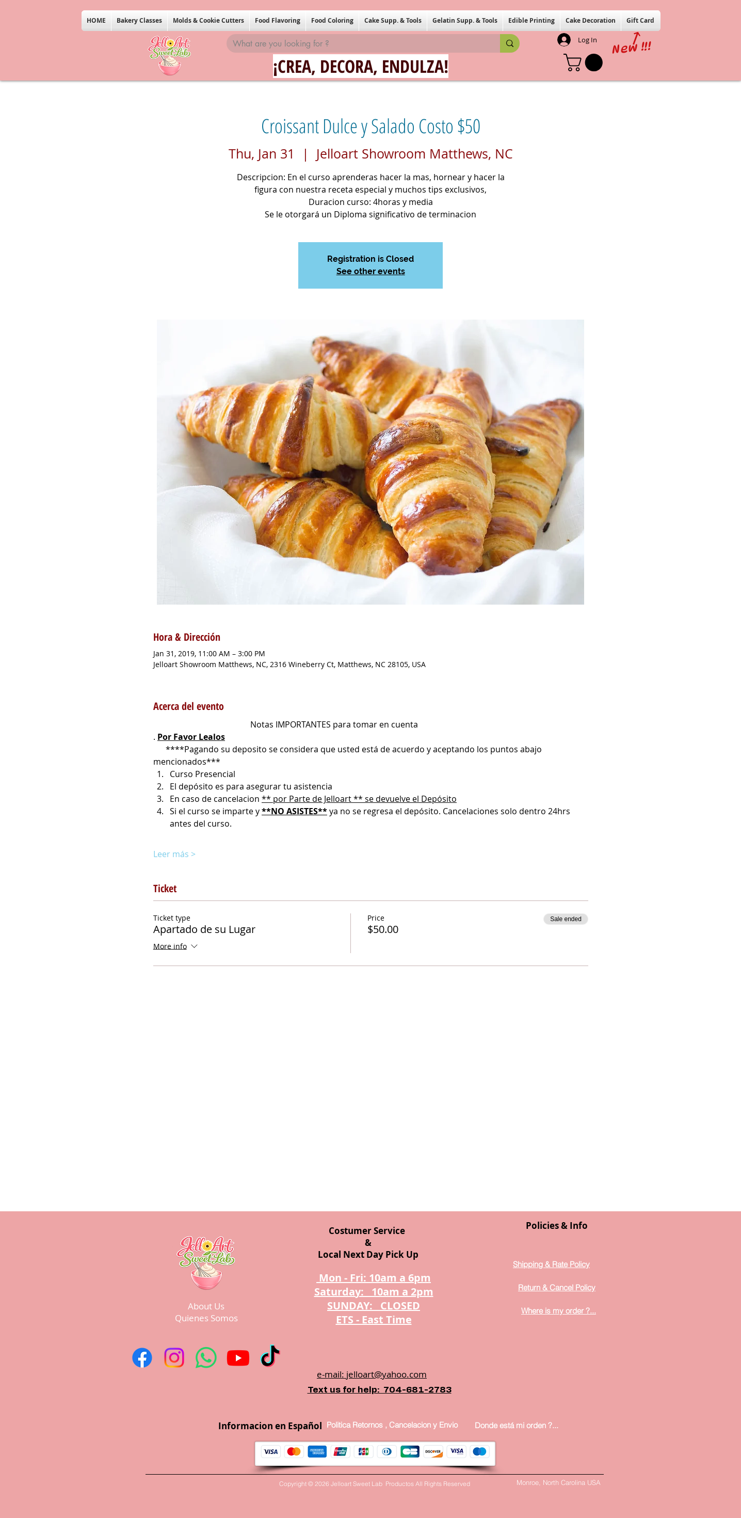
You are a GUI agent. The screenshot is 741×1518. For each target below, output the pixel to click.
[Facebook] (142, 1358)
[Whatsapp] (206, 1358)
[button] (139, 20)
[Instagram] (174, 1358)
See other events (370, 271)
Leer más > (174, 854)
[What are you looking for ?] (355, 44)
